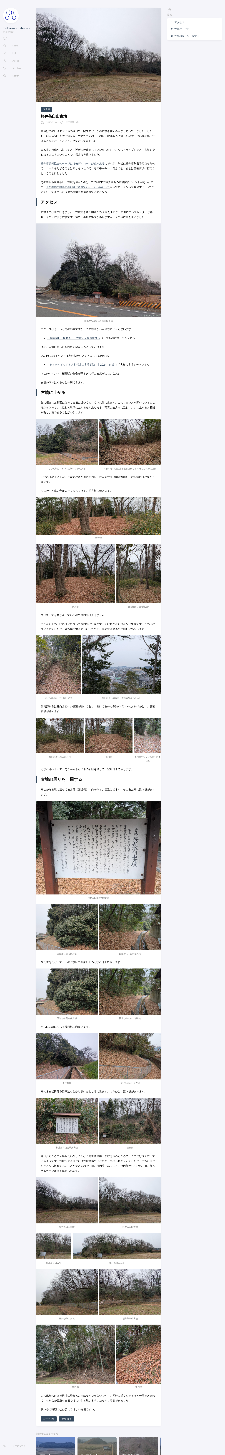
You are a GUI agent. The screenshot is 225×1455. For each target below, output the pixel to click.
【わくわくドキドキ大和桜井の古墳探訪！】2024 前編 (80, 364)
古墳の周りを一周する (186, 35)
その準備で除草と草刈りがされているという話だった (78, 187)
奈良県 (46, 109)
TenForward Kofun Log (16, 27)
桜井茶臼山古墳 (54, 116)
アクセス (179, 22)
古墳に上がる (181, 28)
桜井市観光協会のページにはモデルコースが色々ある (73, 163)
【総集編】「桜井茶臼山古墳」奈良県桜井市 (73, 338)
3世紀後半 (67, 1418)
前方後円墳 (48, 1418)
